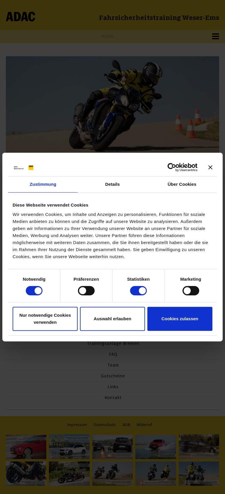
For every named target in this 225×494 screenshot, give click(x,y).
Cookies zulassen (179, 318)
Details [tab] (112, 184)
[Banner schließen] (210, 167)
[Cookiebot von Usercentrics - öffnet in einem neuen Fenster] (171, 167)
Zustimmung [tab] (43, 184)
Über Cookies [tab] (182, 184)
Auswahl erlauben (112, 318)
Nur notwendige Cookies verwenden (45, 319)
